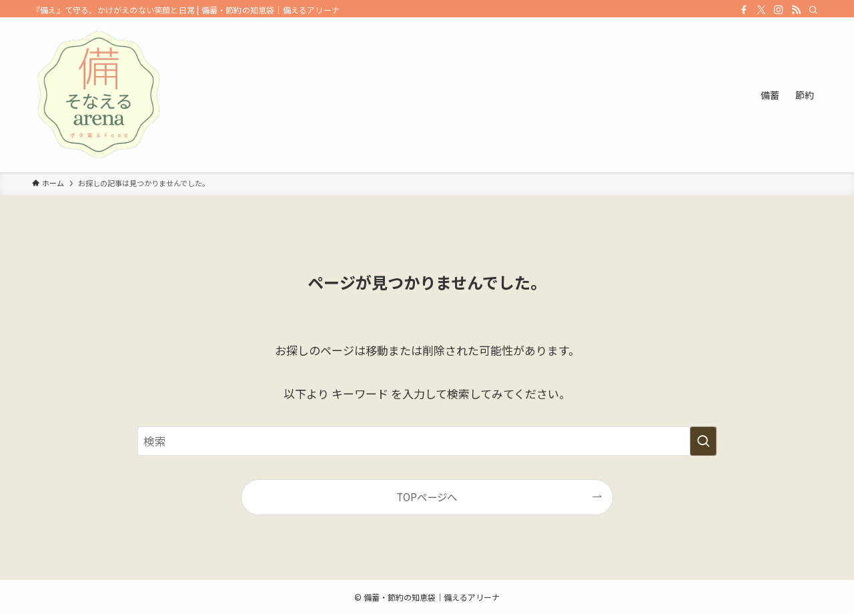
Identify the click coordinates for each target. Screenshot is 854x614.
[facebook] (744, 10)
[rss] (796, 10)
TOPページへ (426, 496)
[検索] (813, 10)
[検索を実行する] (703, 441)
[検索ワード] (427, 441)
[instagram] (778, 10)
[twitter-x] (761, 10)
